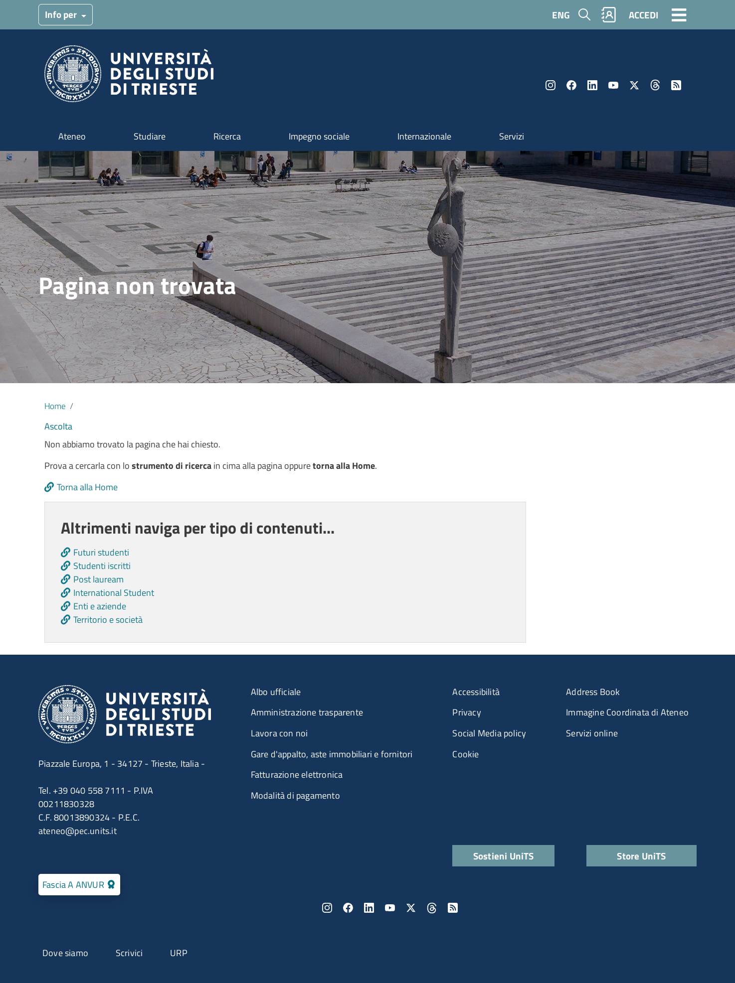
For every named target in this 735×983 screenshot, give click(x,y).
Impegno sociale (319, 136)
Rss (676, 85)
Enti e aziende (99, 606)
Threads (655, 85)
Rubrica (609, 14)
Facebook (571, 85)
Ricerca (227, 136)
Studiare (150, 136)
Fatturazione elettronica (297, 774)
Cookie (465, 754)
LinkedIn (592, 85)
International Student (113, 592)
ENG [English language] (561, 14)
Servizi (511, 136)
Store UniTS (641, 855)
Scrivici (129, 953)
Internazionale (424, 136)
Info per (62, 14)
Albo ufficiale (276, 692)
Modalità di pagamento (295, 795)
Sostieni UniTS (503, 855)
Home (55, 406)
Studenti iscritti (102, 565)
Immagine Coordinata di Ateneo (627, 712)
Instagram (550, 85)
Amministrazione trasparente (307, 712)
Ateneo (72, 136)
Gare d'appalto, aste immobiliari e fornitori (332, 754)
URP (178, 953)
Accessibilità (476, 692)
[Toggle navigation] (679, 14)
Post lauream (98, 579)
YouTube (613, 85)
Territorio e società (108, 619)
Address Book (593, 692)
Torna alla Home (87, 487)
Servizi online (592, 733)
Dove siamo (65, 953)
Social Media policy (489, 733)
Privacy (466, 712)
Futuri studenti (101, 552)
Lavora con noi (279, 733)
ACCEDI (643, 14)
